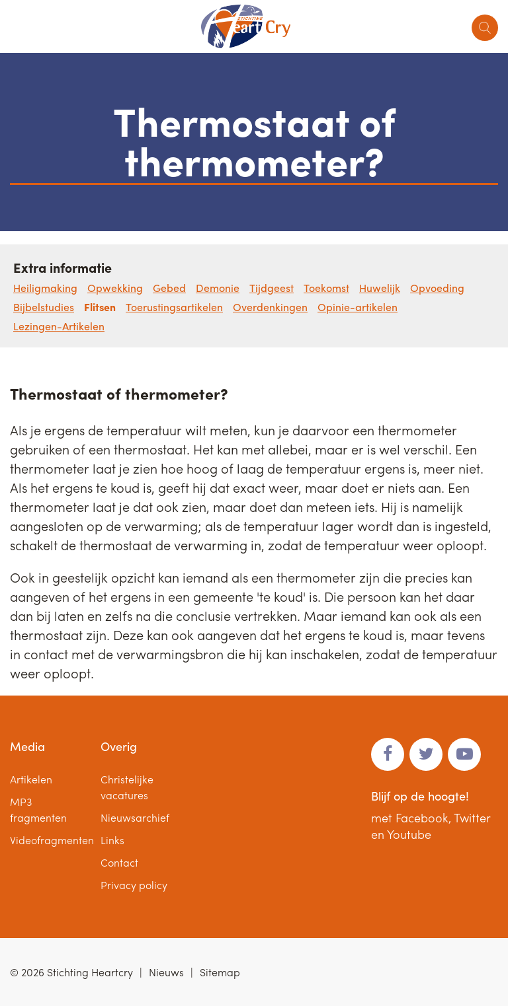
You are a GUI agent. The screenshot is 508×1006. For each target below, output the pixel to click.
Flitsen (100, 306)
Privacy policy (134, 884)
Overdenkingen (270, 306)
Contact (119, 862)
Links (112, 839)
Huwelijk (379, 287)
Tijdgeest (271, 287)
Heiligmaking (45, 287)
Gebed (169, 287)
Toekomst (326, 287)
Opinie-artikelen (358, 306)
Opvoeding (437, 287)
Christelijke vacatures (127, 787)
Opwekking (115, 287)
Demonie (217, 287)
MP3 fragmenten (38, 809)
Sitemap (220, 972)
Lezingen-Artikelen (59, 326)
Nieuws (166, 972)
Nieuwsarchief (135, 817)
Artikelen (31, 779)
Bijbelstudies (43, 306)
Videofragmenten (52, 839)
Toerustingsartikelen (174, 306)
